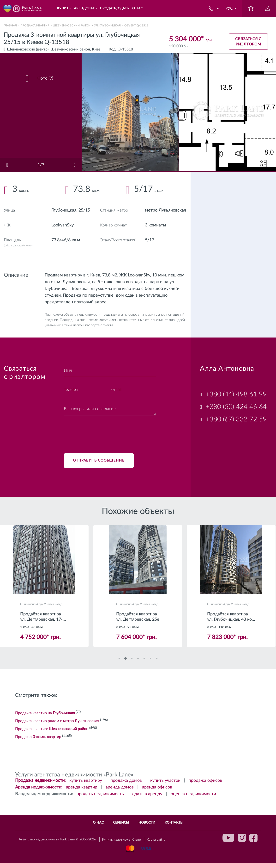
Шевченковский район (71, 25)
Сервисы (121, 822)
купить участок (165, 780)
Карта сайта (156, 839)
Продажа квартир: (51, 729)
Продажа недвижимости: (40, 780)
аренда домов (120, 787)
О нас (98, 822)
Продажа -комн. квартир (38, 737)
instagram (242, 838)
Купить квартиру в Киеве (121, 839)
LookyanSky (62, 225)
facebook (253, 838)
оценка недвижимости (193, 794)
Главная (10, 25)
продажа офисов (205, 780)
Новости (146, 822)
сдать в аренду (147, 794)
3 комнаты (155, 225)
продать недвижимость (100, 794)
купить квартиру (85, 780)
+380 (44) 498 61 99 (236, 394)
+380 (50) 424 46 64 (236, 406)
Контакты (174, 822)
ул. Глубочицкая (107, 25)
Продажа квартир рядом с (57, 721)
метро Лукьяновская (165, 210)
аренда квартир (81, 787)
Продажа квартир (34, 25)
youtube (228, 838)
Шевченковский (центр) (27, 49)
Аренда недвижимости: (38, 787)
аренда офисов (157, 787)
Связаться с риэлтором (248, 41)
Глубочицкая (63, 210)
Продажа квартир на (45, 713)
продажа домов (126, 780)
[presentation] (100, 431)
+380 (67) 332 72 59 (236, 419)
